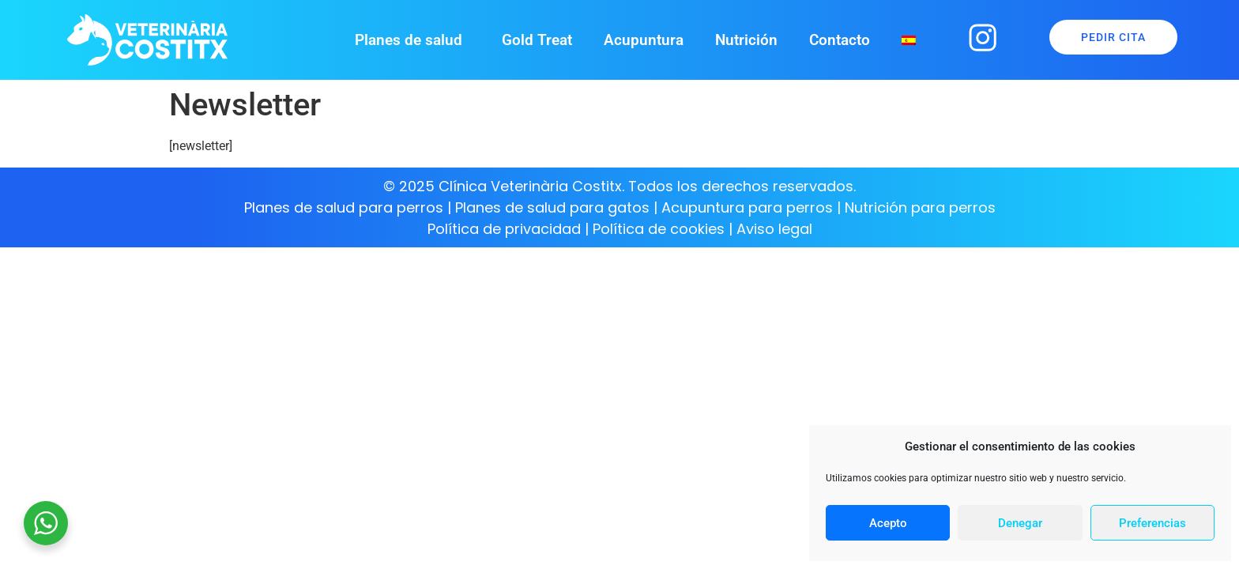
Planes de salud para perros (343, 207)
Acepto (888, 523)
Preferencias (1152, 523)
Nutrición (746, 40)
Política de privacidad (504, 229)
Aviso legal (774, 229)
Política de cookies (661, 229)
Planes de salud (412, 40)
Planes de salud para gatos (552, 207)
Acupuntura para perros (747, 207)
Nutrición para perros (920, 207)
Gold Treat (537, 40)
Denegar (1020, 523)
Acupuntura (644, 40)
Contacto (839, 40)
